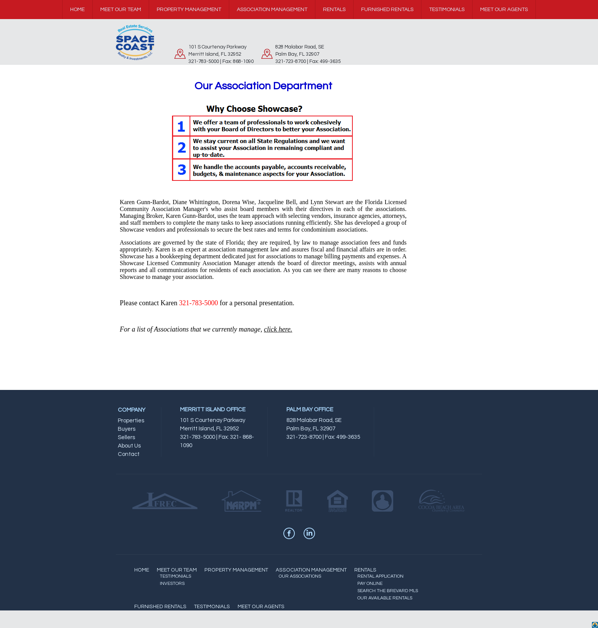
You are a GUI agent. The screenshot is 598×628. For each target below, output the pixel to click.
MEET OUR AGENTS (261, 606)
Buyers (126, 429)
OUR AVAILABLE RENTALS (384, 598)
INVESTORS (172, 583)
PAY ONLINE (370, 583)
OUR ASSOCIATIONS (300, 576)
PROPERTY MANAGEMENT (236, 570)
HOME (141, 570)
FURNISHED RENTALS (160, 606)
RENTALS (365, 570)
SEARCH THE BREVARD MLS (387, 590)
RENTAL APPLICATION (380, 576)
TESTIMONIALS (175, 576)
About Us (129, 446)
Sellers (126, 437)
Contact (129, 454)
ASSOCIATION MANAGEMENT (311, 570)
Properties (131, 420)
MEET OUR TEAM (177, 570)
